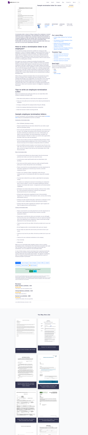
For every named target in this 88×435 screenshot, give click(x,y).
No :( (35, 271)
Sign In (74, 2)
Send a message (57, 73)
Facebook (18, 265)
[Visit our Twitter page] (9, 422)
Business (46, 413)
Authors (33, 413)
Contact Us (68, 2)
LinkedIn (47, 262)
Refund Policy (60, 420)
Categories (47, 411)
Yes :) (31, 271)
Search (52, 2)
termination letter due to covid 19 (61, 60)
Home (48, 2)
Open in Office (41, 262)
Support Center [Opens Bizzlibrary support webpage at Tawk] (60, 410)
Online (55, 70)
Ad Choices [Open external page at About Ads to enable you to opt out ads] (59, 415)
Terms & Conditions (61, 411)
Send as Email (25, 265)
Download (18, 262)
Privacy (58, 413)
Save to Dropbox (33, 262)
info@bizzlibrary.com (73, 409)
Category (58, 2)
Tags (46, 417)
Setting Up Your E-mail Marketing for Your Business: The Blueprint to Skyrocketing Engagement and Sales (62, 45)
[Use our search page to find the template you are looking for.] (79, 2)
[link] (8, 421)
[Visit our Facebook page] (12, 422)
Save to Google (25, 262)
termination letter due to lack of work (62, 58)
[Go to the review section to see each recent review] (70, 6)
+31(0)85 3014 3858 (73, 411)
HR (52, 25)
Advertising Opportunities (37, 417)
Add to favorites (33, 265)
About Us (34, 411)
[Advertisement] (55, 15)
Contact (33, 415)
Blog (63, 2)
